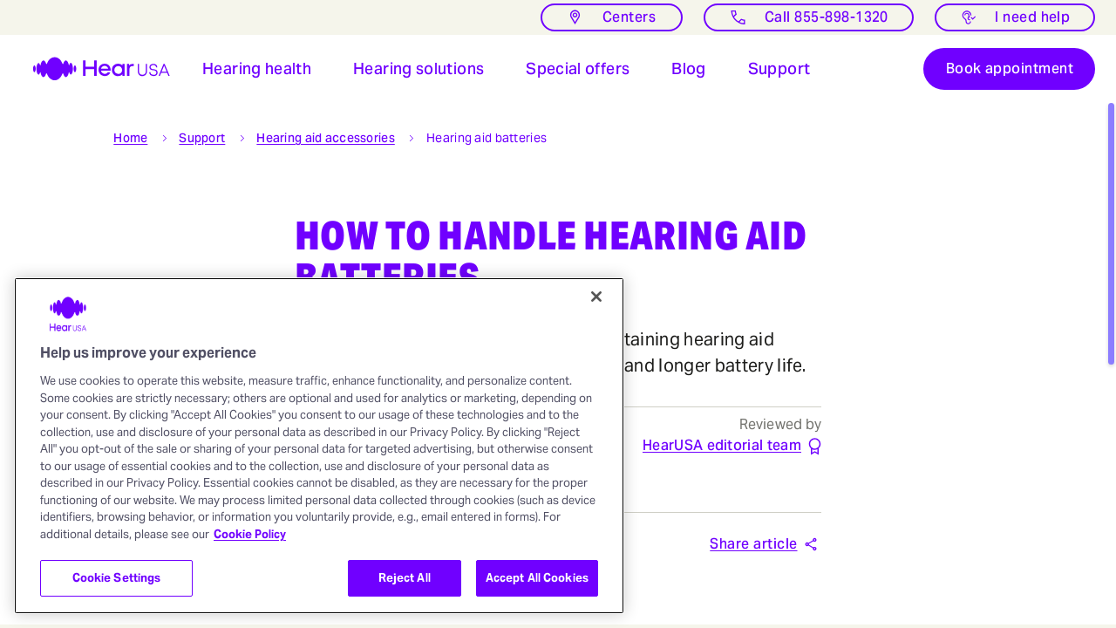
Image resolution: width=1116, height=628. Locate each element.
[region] (319, 445)
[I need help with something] (1015, 17)
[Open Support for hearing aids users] (779, 70)
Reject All (404, 577)
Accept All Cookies (537, 577)
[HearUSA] (90, 69)
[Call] (809, 17)
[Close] (596, 296)
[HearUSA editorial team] (722, 447)
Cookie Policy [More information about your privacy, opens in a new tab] (250, 534)
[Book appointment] (1009, 70)
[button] (256, 70)
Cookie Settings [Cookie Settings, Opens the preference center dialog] (116, 577)
